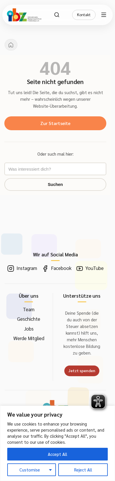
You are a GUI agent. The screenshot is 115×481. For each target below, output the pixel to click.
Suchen (55, 184)
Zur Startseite (55, 123)
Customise (29, 469)
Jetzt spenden (81, 370)
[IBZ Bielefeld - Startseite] (24, 14)
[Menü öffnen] (104, 15)
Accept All (57, 454)
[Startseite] (11, 44)
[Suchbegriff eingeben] (55, 169)
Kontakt (84, 14)
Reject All (83, 469)
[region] (57, 443)
